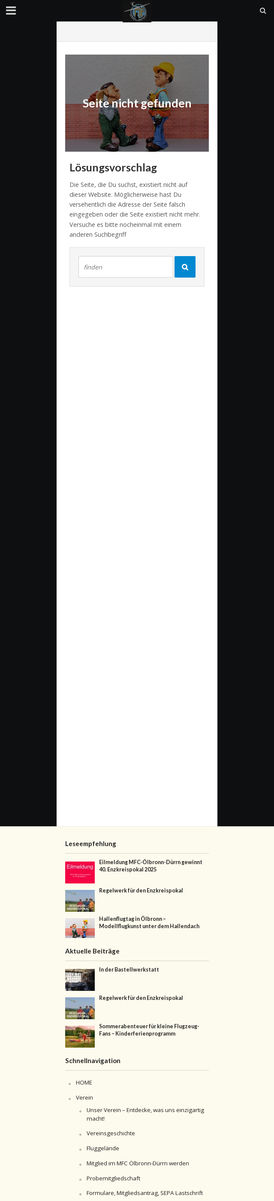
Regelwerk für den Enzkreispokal (141, 890)
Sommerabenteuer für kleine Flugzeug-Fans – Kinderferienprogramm (149, 1030)
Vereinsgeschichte (111, 1133)
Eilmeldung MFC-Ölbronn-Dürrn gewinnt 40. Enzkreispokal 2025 (150, 866)
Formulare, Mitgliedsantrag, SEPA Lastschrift (145, 1193)
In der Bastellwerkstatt (129, 969)
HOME (84, 1082)
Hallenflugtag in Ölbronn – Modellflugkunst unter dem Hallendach (149, 922)
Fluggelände (103, 1148)
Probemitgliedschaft (113, 1178)
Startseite (77, 31)
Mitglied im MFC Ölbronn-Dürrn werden (138, 1163)
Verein (84, 1097)
